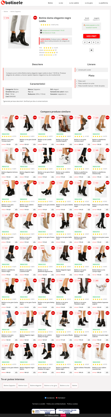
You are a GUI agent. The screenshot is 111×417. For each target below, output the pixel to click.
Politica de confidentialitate (56, 404)
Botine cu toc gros (50, 385)
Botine (50, 3)
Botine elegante (35, 385)
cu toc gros (89, 3)
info (16, 144)
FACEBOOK (50, 398)
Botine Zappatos (16, 11)
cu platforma (103, 3)
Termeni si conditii (38, 404)
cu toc (61, 3)
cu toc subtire (74, 3)
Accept (63, 415)
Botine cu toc (64, 385)
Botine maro (22, 385)
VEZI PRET (91, 36)
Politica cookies (72, 404)
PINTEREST (60, 398)
